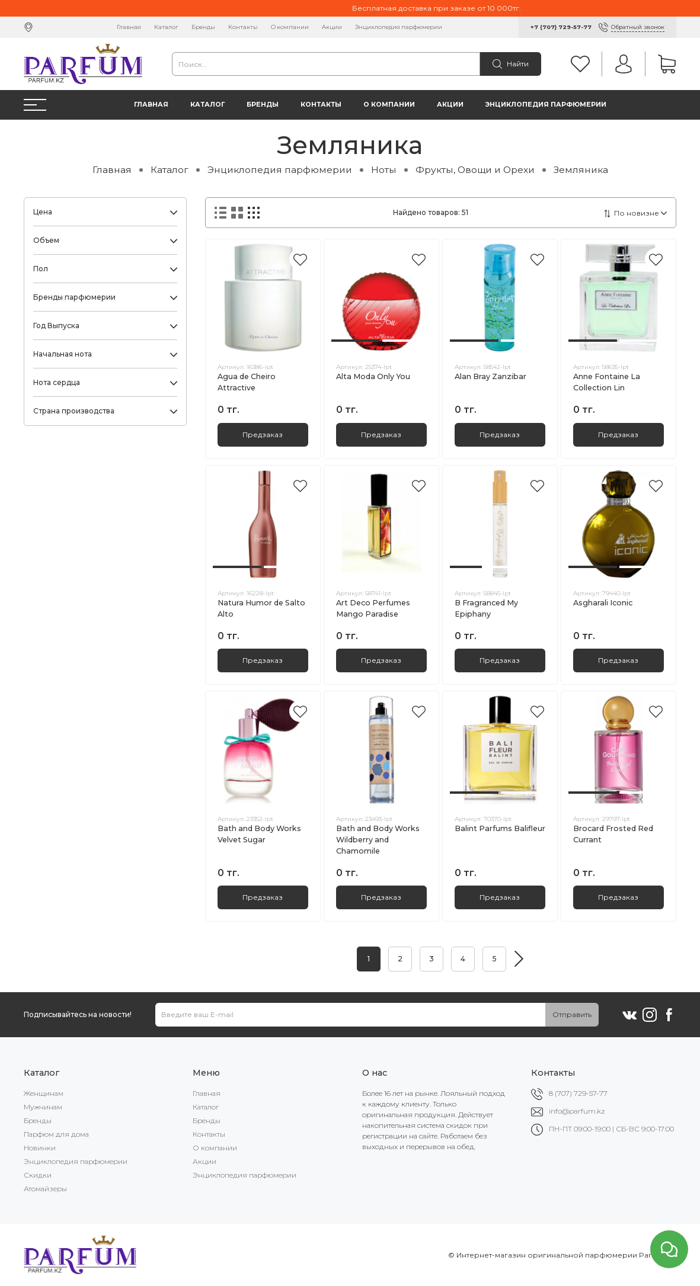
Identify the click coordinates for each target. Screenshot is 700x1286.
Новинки (40, 1147)
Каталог (166, 27)
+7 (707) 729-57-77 (561, 27)
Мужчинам (43, 1106)
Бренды (203, 27)
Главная (129, 27)
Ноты (384, 169)
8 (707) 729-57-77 (578, 1093)
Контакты (243, 27)
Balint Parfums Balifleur (500, 828)
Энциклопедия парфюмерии (398, 27)
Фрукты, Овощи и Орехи (475, 169)
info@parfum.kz (577, 1111)
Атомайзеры (45, 1188)
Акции (332, 27)
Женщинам (43, 1093)
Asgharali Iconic (602, 602)
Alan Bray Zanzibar (490, 376)
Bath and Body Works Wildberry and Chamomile (378, 839)
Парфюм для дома (56, 1134)
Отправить (572, 1014)
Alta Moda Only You (373, 376)
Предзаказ (262, 434)
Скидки (38, 1174)
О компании (290, 27)
